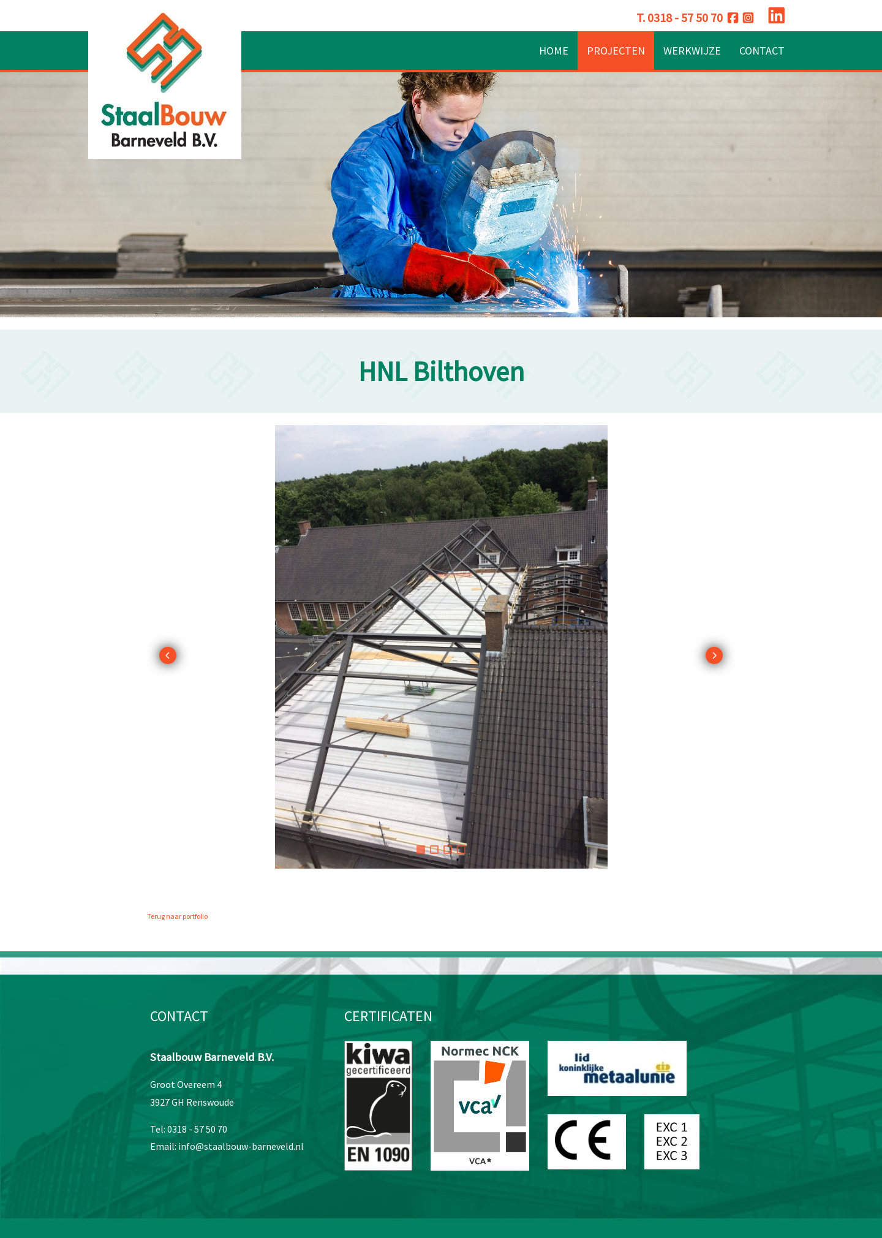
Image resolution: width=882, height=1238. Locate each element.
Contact (762, 50)
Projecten (616, 50)
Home (553, 50)
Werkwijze (692, 50)
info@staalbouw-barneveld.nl (241, 1146)
